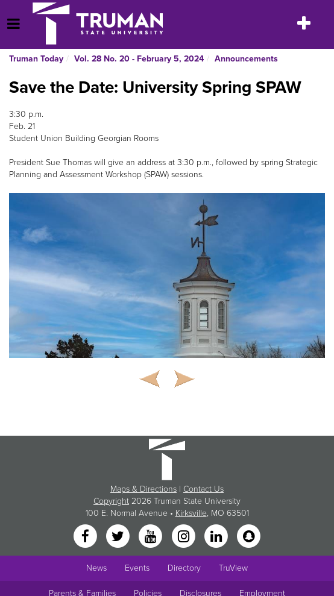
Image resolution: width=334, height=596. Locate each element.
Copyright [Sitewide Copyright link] (111, 501)
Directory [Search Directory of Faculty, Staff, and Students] (184, 568)
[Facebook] (86, 537)
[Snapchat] (249, 537)
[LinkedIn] (217, 537)
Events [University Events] (137, 568)
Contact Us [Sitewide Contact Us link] (203, 489)
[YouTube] (152, 537)
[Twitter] (118, 537)
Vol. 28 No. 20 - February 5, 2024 (139, 59)
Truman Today (36, 59)
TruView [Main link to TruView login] (233, 568)
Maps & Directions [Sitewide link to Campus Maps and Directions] (143, 489)
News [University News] (96, 568)
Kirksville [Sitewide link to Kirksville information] (191, 513)
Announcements (246, 59)
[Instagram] (184, 537)
